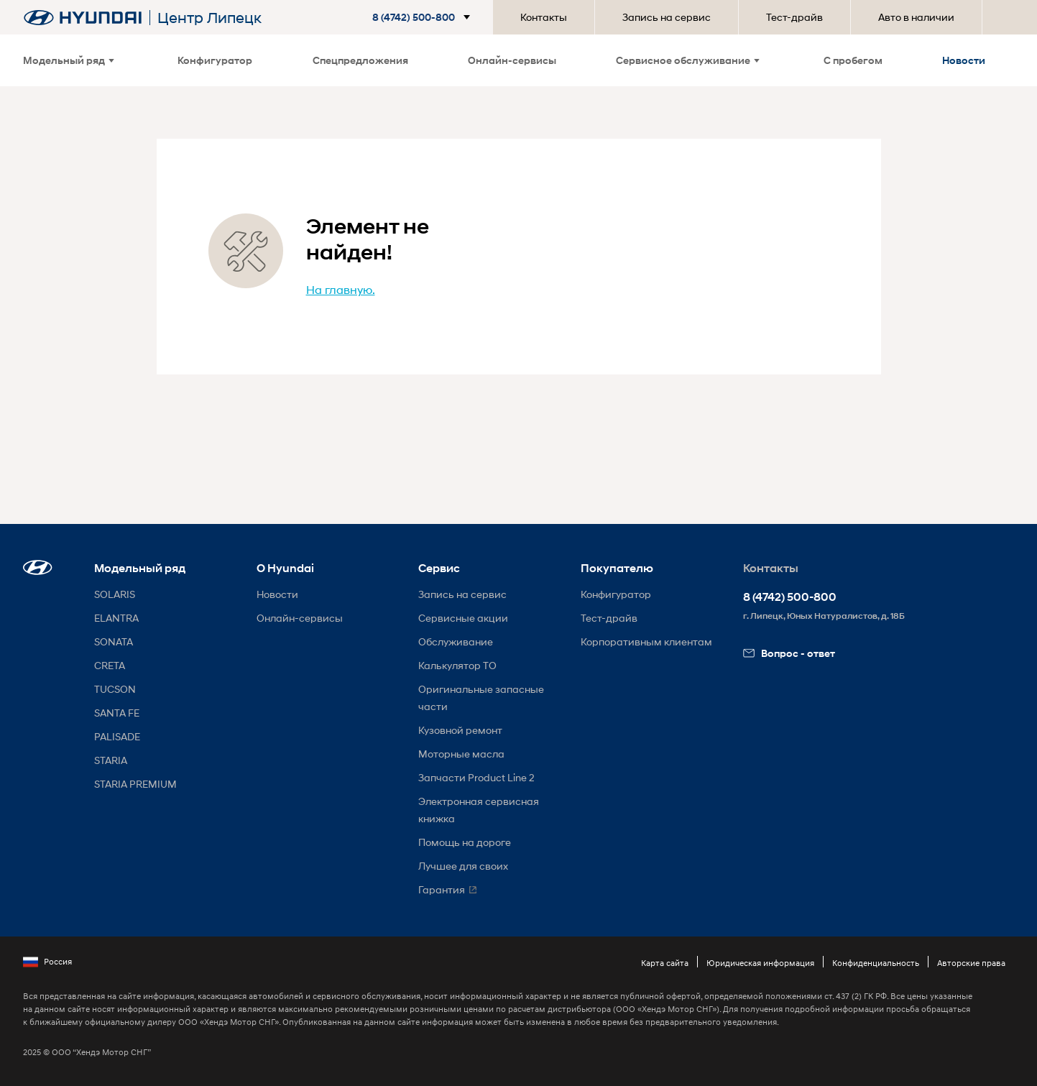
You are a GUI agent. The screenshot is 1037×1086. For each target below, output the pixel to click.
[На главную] (82, 17)
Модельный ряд (68, 60)
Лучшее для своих (463, 866)
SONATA (113, 641)
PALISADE (117, 736)
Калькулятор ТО (457, 665)
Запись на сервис (666, 17)
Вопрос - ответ (789, 653)
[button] (424, 17)
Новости (963, 60)
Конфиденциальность (875, 962)
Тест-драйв (794, 17)
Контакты (543, 17)
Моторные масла (461, 753)
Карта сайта (664, 962)
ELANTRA (116, 618)
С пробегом (853, 60)
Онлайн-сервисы (512, 60)
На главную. (340, 289)
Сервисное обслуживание (688, 60)
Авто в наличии (916, 17)
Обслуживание (455, 641)
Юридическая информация (760, 962)
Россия (47, 961)
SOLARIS (114, 594)
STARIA (110, 760)
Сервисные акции (463, 618)
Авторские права (971, 962)
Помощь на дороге (464, 842)
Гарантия (441, 889)
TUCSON (115, 689)
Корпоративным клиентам (646, 641)
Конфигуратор (215, 60)
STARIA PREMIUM (135, 784)
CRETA (109, 665)
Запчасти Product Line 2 (476, 777)
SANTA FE (116, 713)
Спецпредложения (360, 60)
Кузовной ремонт (460, 730)
